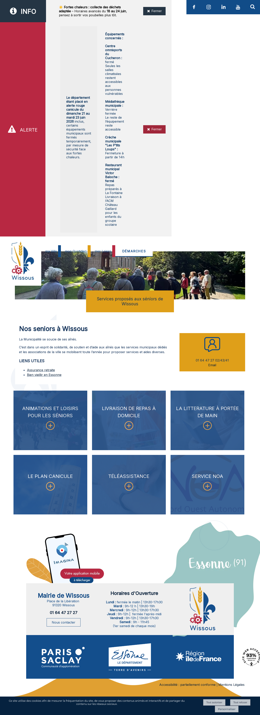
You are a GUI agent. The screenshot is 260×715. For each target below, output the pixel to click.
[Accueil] (22, 270)
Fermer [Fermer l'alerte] (154, 129)
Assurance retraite (41, 370)
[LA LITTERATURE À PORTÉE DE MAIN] (207, 420)
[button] (253, 7)
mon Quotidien (76, 251)
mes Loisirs (103, 251)
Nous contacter (63, 622)
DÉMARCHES (134, 251)
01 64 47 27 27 (63, 612)
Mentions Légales (231, 685)
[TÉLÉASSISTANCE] (129, 484)
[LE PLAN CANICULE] (50, 484)
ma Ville (51, 251)
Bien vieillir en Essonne (44, 375)
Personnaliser (226, 709)
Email (212, 365)
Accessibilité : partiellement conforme (187, 685)
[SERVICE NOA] (207, 484)
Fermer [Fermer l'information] (154, 11)
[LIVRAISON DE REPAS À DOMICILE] (129, 420)
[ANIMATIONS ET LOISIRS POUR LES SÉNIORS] (50, 420)
